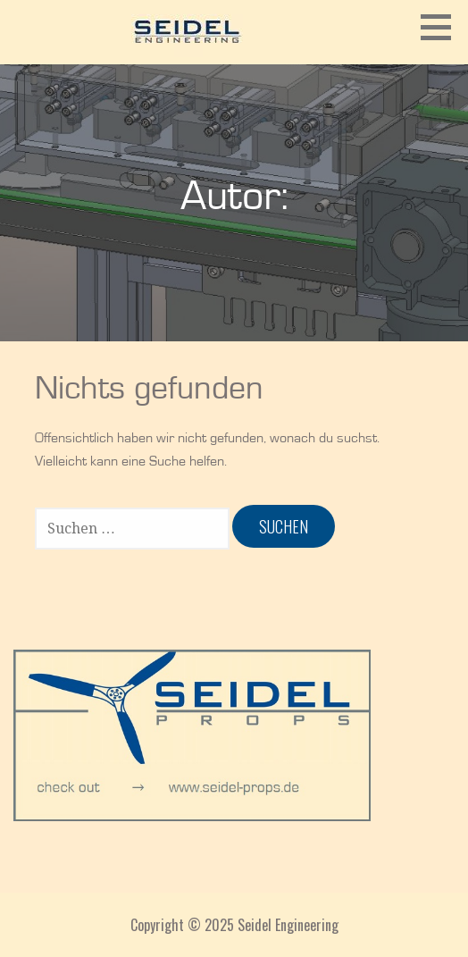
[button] (442, 27)
